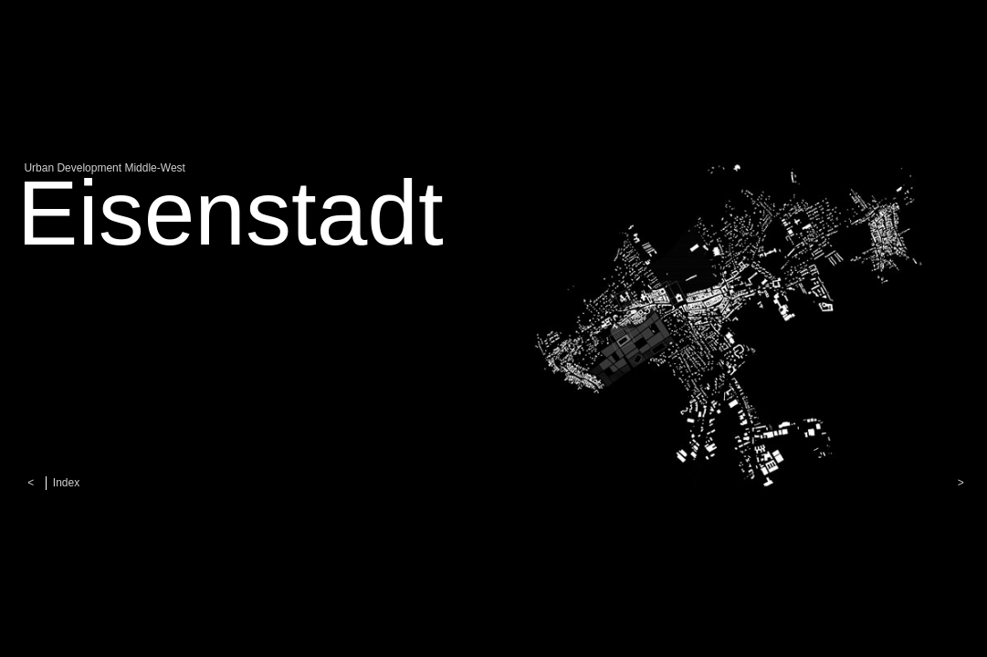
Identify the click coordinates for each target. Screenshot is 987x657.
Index (66, 482)
